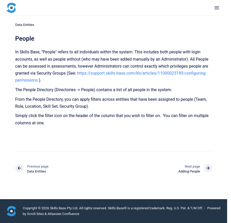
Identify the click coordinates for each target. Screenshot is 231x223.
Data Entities (24, 25)
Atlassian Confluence (63, 214)
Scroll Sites (35, 214)
